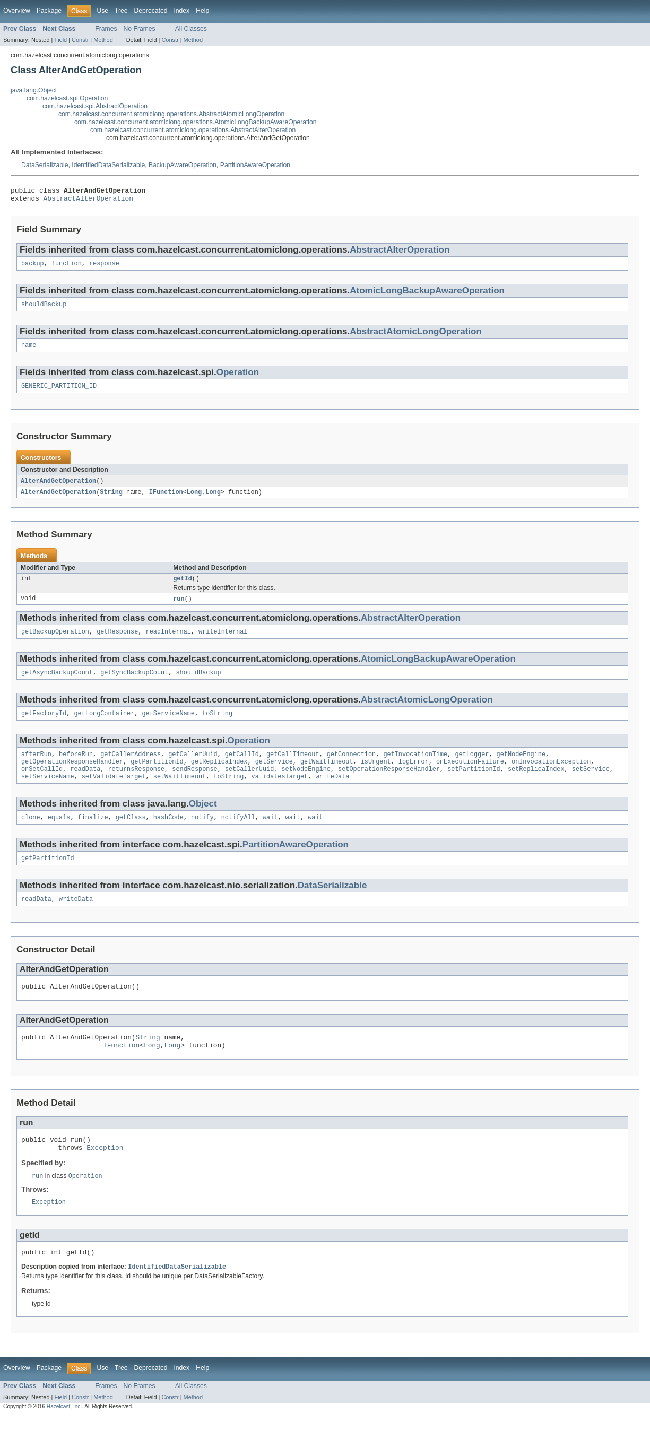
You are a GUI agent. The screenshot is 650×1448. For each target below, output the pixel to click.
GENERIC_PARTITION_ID (59, 393)
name (28, 351)
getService (274, 777)
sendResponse (194, 785)
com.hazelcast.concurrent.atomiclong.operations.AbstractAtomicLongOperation (171, 114)
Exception (104, 1176)
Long (194, 500)
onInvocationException (551, 777)
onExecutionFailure (470, 777)
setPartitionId (473, 785)
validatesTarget (280, 794)
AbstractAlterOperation (88, 201)
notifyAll (238, 835)
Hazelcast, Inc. (64, 1439)
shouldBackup (43, 309)
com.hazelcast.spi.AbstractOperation (95, 106)
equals (59, 835)
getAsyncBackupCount (57, 684)
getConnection (351, 768)
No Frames (139, 28)
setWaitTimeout (179, 794)
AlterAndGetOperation (58, 488)
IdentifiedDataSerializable (108, 165)
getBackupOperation (55, 642)
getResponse (117, 642)
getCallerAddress (130, 768)
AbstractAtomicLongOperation (416, 337)
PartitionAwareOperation (255, 165)
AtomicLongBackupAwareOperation (427, 295)
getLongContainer (104, 726)
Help (202, 10)
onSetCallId (42, 785)
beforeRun (76, 768)
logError (413, 777)
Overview (16, 10)
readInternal (168, 642)
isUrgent (376, 777)
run (178, 608)
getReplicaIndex (219, 777)
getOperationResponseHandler (72, 777)
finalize (93, 835)
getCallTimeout (292, 768)
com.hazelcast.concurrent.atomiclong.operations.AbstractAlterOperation (193, 130)
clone (30, 835)
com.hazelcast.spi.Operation (67, 98)
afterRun (36, 768)
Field (60, 40)
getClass (131, 835)
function (66, 267)
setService (591, 785)
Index (181, 10)
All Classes (191, 28)
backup (32, 267)
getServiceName (168, 726)
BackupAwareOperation (182, 165)
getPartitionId (157, 777)
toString (217, 726)
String (111, 500)
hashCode (168, 835)
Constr (80, 40)
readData (85, 785)
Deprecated (151, 10)
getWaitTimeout (326, 777)
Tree (121, 10)
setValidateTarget (114, 794)
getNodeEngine (521, 768)
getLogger (472, 768)
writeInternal (222, 642)
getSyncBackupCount (134, 684)
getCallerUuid (192, 768)
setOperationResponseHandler (389, 785)
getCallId (242, 768)
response (104, 267)
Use (102, 10)
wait (270, 835)
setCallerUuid (249, 785)
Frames (106, 28)
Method (102, 40)
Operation (237, 379)
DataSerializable (44, 165)
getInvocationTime (415, 768)
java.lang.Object (34, 90)
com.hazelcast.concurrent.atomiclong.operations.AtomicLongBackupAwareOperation (195, 122)
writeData (332, 794)
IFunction (166, 500)
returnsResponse (136, 785)
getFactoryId (43, 726)
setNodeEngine (305, 785)
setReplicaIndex (536, 785)
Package (49, 10)
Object (203, 821)
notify (202, 835)
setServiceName (47, 794)
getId (182, 588)
